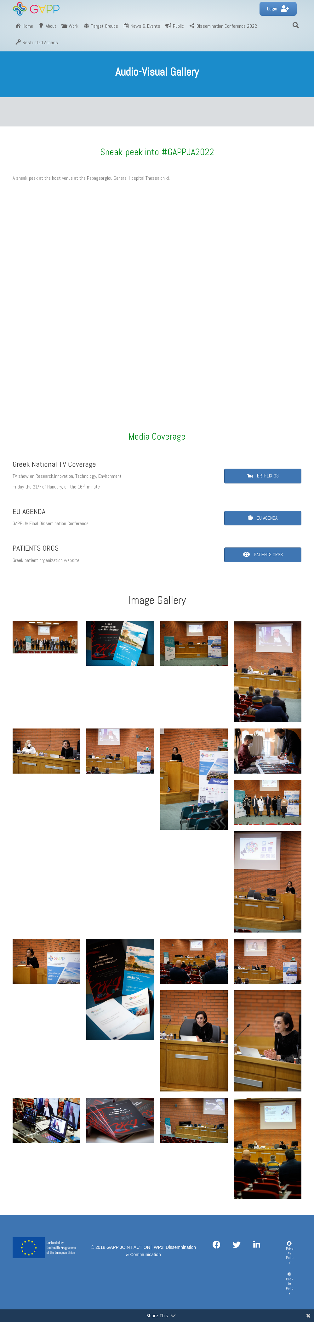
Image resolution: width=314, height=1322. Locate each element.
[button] (278, 9)
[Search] (295, 25)
